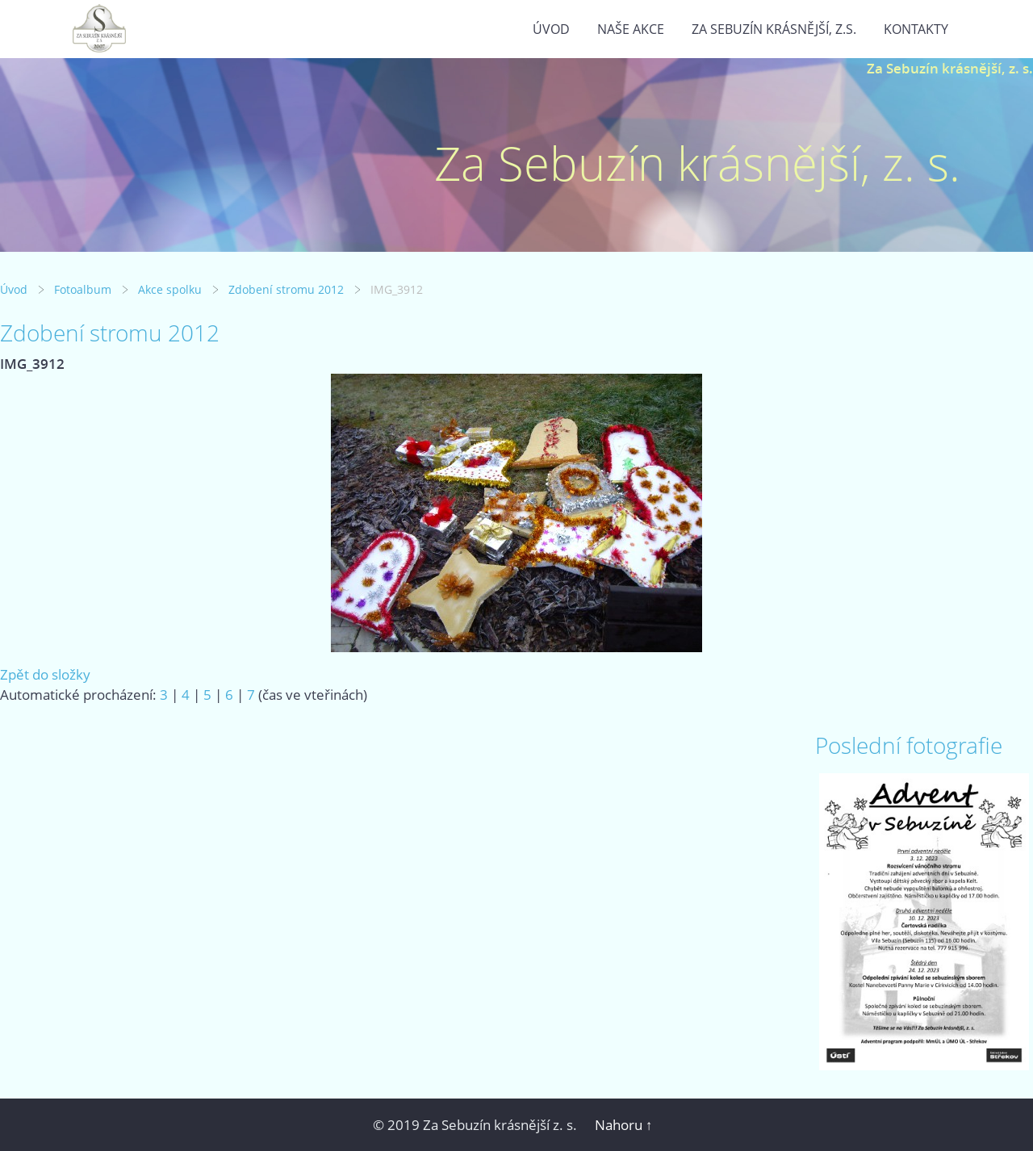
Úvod (551, 29)
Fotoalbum (82, 289)
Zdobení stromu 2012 (286, 289)
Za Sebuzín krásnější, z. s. (950, 68)
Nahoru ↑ (624, 1124)
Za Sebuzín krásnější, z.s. (774, 29)
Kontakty (916, 29)
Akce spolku (170, 289)
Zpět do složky (45, 674)
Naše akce (630, 29)
